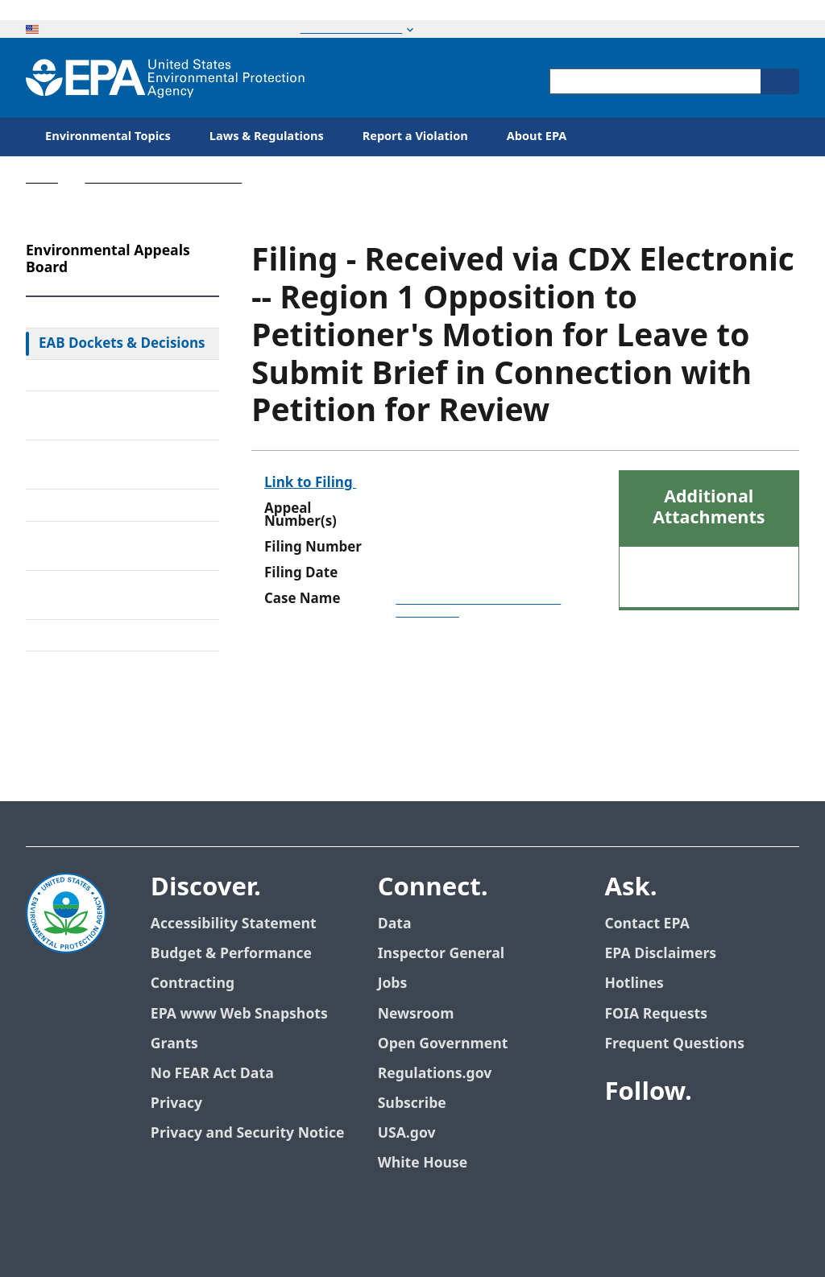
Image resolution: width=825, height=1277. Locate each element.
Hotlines (633, 983)
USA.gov (407, 1133)
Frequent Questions (674, 1043)
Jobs (393, 983)
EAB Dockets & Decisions (122, 343)
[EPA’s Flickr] (640, 1175)
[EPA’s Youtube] (698, 1136)
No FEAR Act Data (212, 1073)
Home (42, 178)
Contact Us (66, 686)
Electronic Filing (89, 504)
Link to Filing (310, 483)
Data (395, 923)
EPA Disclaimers (660, 953)
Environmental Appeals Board (163, 178)
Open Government (443, 1043)
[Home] (165, 77)
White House (423, 1163)
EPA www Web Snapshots (239, 1014)
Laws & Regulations (266, 136)
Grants (174, 1043)
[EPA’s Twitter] (659, 1136)
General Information (104, 635)
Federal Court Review (106, 375)
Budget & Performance (231, 953)
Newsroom (416, 1014)
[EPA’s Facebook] (620, 1136)
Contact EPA (646, 923)
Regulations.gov (435, 1073)
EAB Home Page (90, 312)
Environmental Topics (108, 136)
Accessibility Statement (234, 923)
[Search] (780, 81)
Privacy (176, 1103)
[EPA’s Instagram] (678, 1175)
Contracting (192, 983)
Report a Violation (415, 136)
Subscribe (412, 1103)
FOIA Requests (655, 1014)
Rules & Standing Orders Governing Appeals (117, 415)
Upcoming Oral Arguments (87, 546)
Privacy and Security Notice (247, 1133)
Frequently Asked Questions (94, 595)
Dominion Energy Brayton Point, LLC (478, 605)
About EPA (537, 136)
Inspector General (441, 953)
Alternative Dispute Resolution (100, 464)
